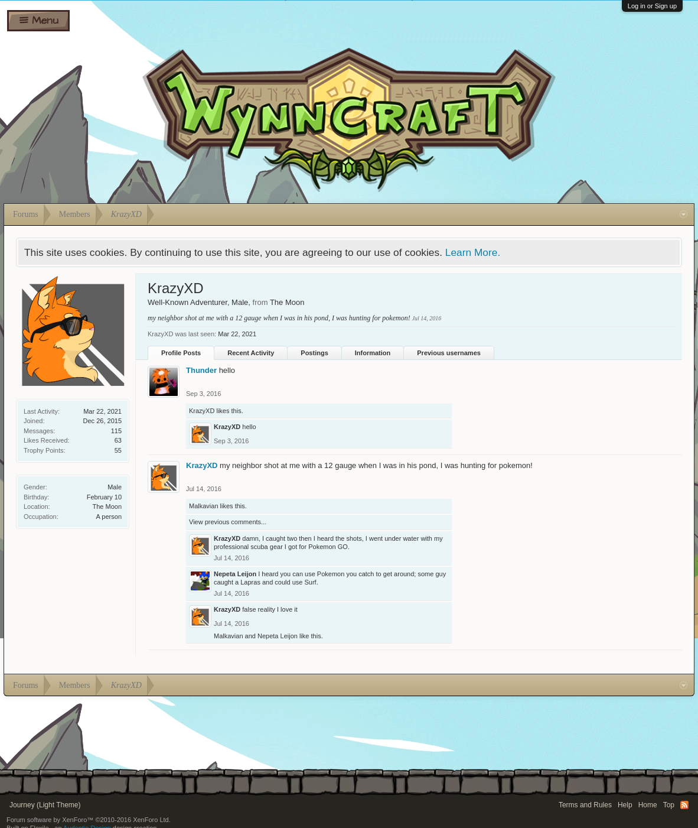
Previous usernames (449, 352)
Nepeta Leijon (235, 573)
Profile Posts (181, 352)
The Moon (107, 506)
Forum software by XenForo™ (88, 819)
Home (647, 805)
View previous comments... (227, 521)
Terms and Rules (585, 805)
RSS (684, 805)
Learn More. (472, 252)
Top (668, 805)
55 (118, 450)
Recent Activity (250, 352)
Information (373, 352)
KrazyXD (201, 410)
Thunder (201, 370)
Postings (314, 352)
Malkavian (203, 505)
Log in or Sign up (652, 5)
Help (625, 805)
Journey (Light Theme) (45, 805)
